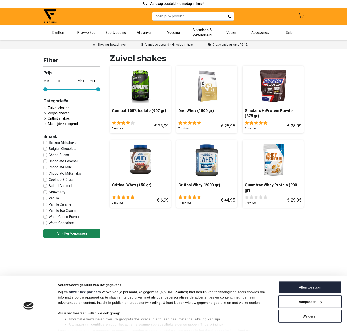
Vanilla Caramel (60, 204)
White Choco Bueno (64, 217)
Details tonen (68, 322)
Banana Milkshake (63, 142)
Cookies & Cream (62, 180)
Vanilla (54, 198)
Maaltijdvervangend (63, 124)
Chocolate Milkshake (65, 173)
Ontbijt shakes (59, 118)
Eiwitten (58, 32)
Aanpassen (310, 284)
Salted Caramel (60, 186)
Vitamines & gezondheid (202, 32)
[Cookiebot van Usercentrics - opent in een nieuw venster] (28, 322)
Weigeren (310, 298)
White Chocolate (61, 223)
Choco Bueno (59, 155)
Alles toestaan (310, 269)
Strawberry (57, 192)
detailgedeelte (217, 312)
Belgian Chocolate (63, 149)
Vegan (231, 32)
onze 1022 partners (85, 273)
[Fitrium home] (50, 16)
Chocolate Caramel (63, 161)
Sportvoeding (115, 32)
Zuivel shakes (58, 108)
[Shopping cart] (301, 16)
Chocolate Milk (60, 167)
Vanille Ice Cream (62, 210)
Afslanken (144, 32)
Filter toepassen (72, 233)
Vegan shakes (59, 113)
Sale (289, 32)
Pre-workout (86, 32)
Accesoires (260, 32)
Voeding (173, 32)
